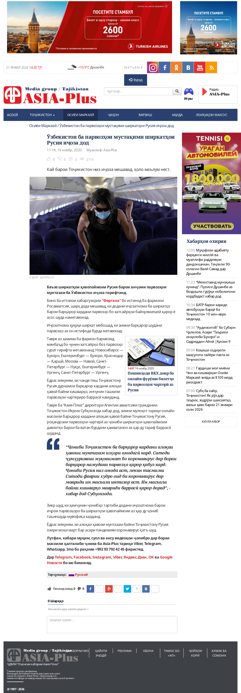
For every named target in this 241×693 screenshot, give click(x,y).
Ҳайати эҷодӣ (101, 653)
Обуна (148, 651)
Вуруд (135, 80)
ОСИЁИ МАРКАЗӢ (80, 115)
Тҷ (132, 67)
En (138, 67)
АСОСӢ (12, 115)
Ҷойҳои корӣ (195, 653)
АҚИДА (177, 115)
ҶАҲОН (113, 115)
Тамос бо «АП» (171, 653)
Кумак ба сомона (219, 653)
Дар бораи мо (77, 651)
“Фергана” (111, 300)
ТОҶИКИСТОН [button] (42, 115)
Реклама (125, 651)
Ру (125, 67)
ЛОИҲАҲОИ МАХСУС (211, 115)
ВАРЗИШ (145, 115)
